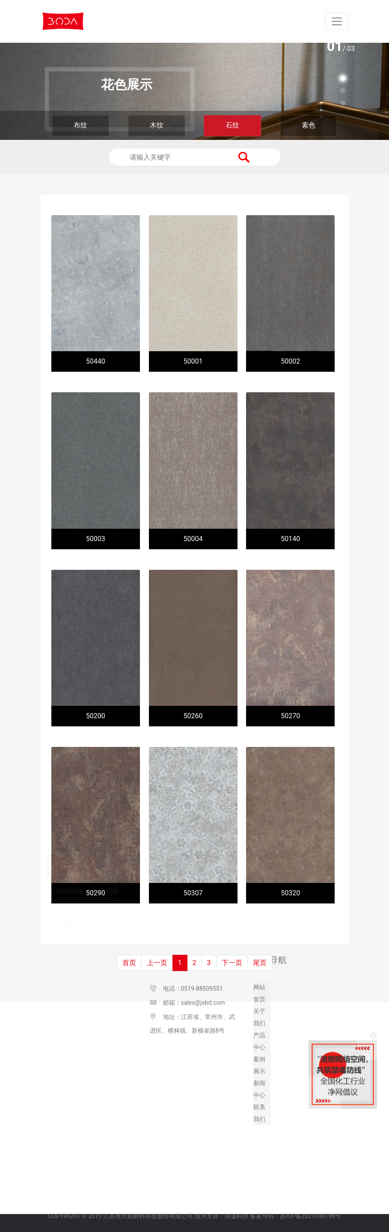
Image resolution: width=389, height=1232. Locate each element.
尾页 (260, 963)
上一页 (157, 963)
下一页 (232, 963)
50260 (193, 716)
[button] (342, 78)
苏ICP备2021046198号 (310, 1205)
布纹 (80, 125)
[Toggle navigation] (337, 21)
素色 (308, 125)
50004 (193, 539)
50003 (95, 539)
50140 (290, 539)
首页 (129, 963)
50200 (95, 716)
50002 (290, 361)
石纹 (232, 125)
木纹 (156, 125)
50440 (95, 361)
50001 (193, 361)
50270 (290, 716)
